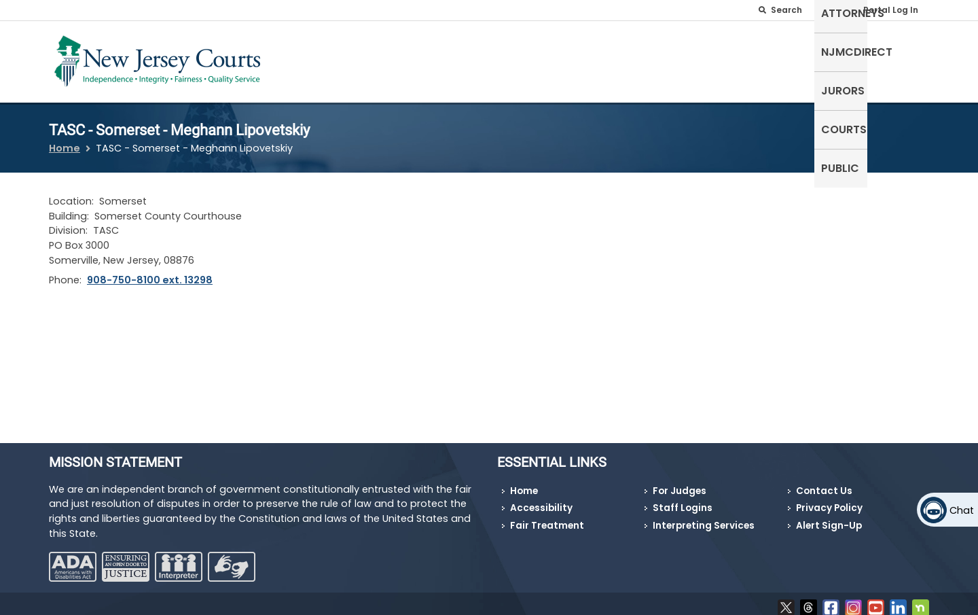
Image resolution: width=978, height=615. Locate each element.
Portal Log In (890, 10)
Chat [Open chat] (961, 510)
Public (903, 59)
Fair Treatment (547, 517)
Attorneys (638, 59)
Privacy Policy (829, 499)
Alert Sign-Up (829, 517)
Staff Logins (682, 499)
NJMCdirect (719, 59)
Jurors (790, 59)
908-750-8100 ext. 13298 (150, 272)
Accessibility (541, 499)
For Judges (679, 482)
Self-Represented (542, 59)
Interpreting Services (704, 517)
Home (64, 140)
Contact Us (824, 482)
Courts (848, 59)
